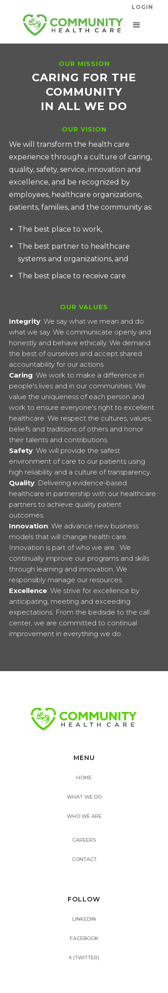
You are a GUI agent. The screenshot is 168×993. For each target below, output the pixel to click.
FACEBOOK (84, 938)
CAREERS (84, 840)
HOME (84, 777)
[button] (136, 25)
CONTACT (84, 859)
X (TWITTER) (84, 957)
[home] (70, 25)
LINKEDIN (84, 919)
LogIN (142, 7)
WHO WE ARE (84, 816)
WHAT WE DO (84, 797)
